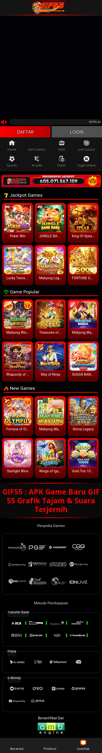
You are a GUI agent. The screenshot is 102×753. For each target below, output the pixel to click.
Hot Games (36, 146)
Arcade (37, 161)
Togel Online (86, 161)
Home (12, 146)
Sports (12, 161)
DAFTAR (25, 132)
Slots (62, 146)
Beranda (16, 745)
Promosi (50, 745)
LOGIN (77, 132)
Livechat (83, 745)
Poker (61, 161)
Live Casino (86, 146)
